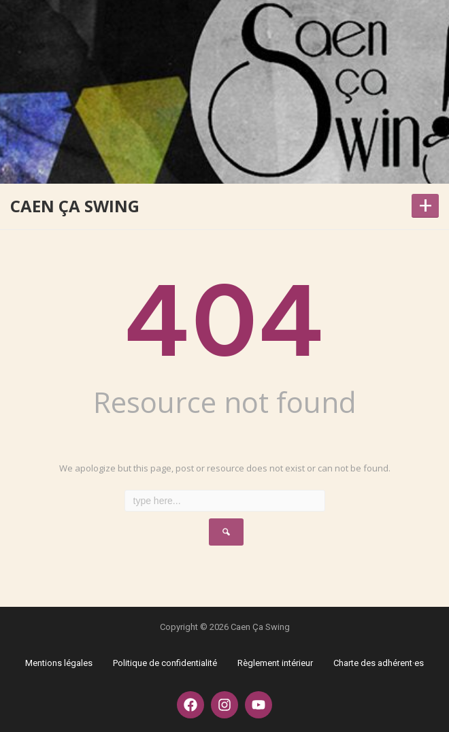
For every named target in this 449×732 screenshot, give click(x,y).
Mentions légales (59, 663)
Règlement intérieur (275, 663)
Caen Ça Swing (74, 206)
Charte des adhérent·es (378, 663)
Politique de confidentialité (165, 663)
